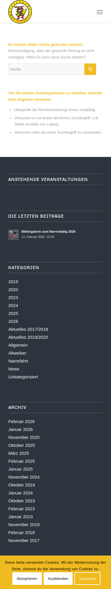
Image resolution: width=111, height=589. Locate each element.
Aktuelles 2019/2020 (28, 337)
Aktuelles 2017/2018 (28, 329)
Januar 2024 (20, 492)
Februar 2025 (21, 461)
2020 (13, 289)
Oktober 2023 (21, 500)
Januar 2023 (20, 516)
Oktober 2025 (21, 445)
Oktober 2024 (21, 484)
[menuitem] (100, 12)
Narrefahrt (18, 360)
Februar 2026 (21, 421)
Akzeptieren (27, 579)
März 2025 (18, 453)
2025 (13, 313)
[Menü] (100, 12)
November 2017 (24, 540)
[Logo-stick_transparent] (46, 12)
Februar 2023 (21, 508)
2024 (13, 305)
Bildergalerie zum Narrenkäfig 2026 (48, 231)
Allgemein (18, 345)
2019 (13, 281)
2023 (13, 297)
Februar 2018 (21, 532)
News (13, 368)
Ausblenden (58, 579)
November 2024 (24, 476)
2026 (13, 321)
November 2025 (24, 437)
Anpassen (87, 579)
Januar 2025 (20, 468)
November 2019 (24, 524)
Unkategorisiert (23, 376)
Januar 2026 (20, 429)
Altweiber (17, 352)
